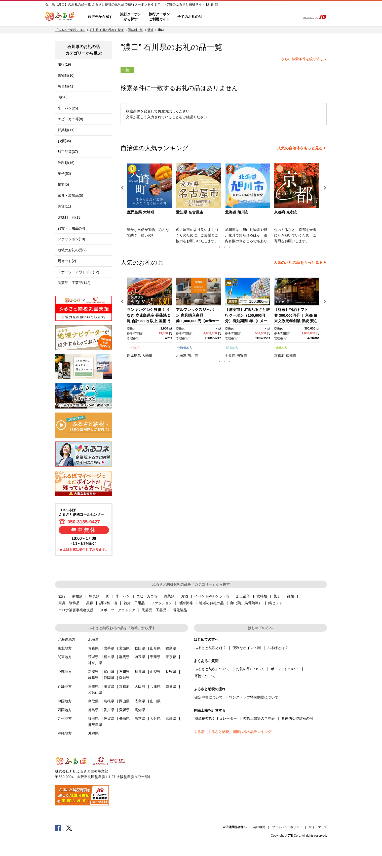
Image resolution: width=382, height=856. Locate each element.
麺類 (290, 596)
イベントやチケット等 (212, 596)
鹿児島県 (134, 355)
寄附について (205, 676)
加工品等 (243, 596)
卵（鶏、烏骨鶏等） (246, 603)
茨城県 (93, 657)
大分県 (155, 718)
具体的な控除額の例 (297, 718)
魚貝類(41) (66, 86)
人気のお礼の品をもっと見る (298, 263)
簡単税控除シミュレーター (216, 718)
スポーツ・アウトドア (117, 610)
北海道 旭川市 (237, 212)
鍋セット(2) (67, 261)
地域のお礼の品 (211, 603)
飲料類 (261, 596)
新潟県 (93, 672)
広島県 (140, 701)
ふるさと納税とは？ (210, 648)
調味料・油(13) (70, 217)
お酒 (184, 596)
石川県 (155, 47)
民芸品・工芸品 (154, 610)
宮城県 (124, 648)
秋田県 (140, 648)
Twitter (69, 827)
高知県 (140, 710)
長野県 (171, 672)
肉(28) (62, 97)
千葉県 (230, 355)
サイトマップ (318, 827)
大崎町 (147, 355)
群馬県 (124, 657)
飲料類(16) (66, 163)
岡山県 (124, 701)
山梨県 (155, 672)
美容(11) (64, 206)
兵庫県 (155, 686)
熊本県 (140, 718)
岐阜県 (93, 678)
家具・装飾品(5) (70, 195)
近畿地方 (281, 348)
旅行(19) (64, 64)
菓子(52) (64, 174)
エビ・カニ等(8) (70, 119)
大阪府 (140, 686)
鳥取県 (93, 701)
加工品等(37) (68, 152)
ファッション (161, 603)
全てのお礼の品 (189, 17)
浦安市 (242, 355)
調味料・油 (135, 30)
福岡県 (93, 718)
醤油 (150, 30)
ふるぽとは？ (277, 648)
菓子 (277, 596)
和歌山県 (95, 692)
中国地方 (65, 701)
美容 (89, 603)
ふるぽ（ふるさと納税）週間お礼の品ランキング (232, 732)
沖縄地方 (65, 733)
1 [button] (219, 247)
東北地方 (65, 648)
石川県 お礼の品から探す (107, 30)
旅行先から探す (100, 17)
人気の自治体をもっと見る (300, 148)
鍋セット (275, 603)
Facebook (58, 827)
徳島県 (93, 710)
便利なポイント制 (247, 648)
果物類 (77, 596)
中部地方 (65, 672)
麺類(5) (63, 184)
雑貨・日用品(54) (71, 228)
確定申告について (209, 697)
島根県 (109, 701)
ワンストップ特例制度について (253, 697)
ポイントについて (285, 669)
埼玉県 (140, 657)
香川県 (109, 710)
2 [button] (224, 247)
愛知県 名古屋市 (189, 212)
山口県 (155, 701)
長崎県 (124, 718)
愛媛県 (124, 710)
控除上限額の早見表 (259, 718)
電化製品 (180, 610)
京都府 (279, 355)
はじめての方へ (220, 16)
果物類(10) (66, 75)
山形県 (155, 648)
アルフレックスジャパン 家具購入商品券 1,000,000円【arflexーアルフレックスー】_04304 (197, 320)
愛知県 (124, 678)
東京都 (171, 657)
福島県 (171, 648)
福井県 (140, 672)
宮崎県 (171, 718)
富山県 (109, 672)
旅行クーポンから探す (130, 16)
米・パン (123, 596)
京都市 (291, 355)
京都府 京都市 (286, 212)
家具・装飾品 (69, 603)
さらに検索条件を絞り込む (302, 59)
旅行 (61, 596)
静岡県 (109, 678)
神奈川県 (95, 663)
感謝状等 (186, 603)
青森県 (93, 648)
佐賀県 (109, 718)
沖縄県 (93, 733)
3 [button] (229, 247)
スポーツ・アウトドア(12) (78, 272)
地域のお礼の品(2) (72, 250)
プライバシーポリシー (287, 827)
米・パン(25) (68, 108)
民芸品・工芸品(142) (74, 283)
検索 (293, 16)
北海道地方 (184, 348)
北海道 (181, 355)
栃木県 (109, 657)
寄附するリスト (279, 16)
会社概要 (259, 827)
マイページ (263, 16)
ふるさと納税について (212, 669)
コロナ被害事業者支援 (76, 610)
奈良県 (171, 686)
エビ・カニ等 (147, 596)
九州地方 (134, 348)
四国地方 (65, 710)
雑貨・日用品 (134, 603)
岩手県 (109, 648)
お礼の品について (250, 669)
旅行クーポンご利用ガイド (159, 16)
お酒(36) (64, 141)
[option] (150, 205)
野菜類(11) (66, 130)
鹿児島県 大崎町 (140, 212)
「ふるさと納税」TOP (70, 30)
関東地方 (232, 348)
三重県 (93, 686)
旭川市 (192, 355)
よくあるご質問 (244, 16)
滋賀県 (109, 686)
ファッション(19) (71, 239)
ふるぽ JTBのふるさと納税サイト (60, 16)
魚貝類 (94, 596)
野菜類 (169, 596)
